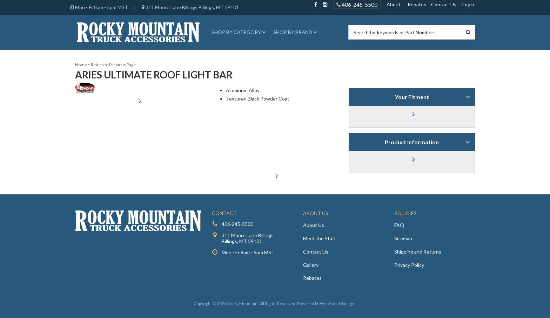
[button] (237, 32)
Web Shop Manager (338, 303)
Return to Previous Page (113, 64)
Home (81, 64)
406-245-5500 (237, 224)
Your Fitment (412, 97)
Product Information (412, 142)
